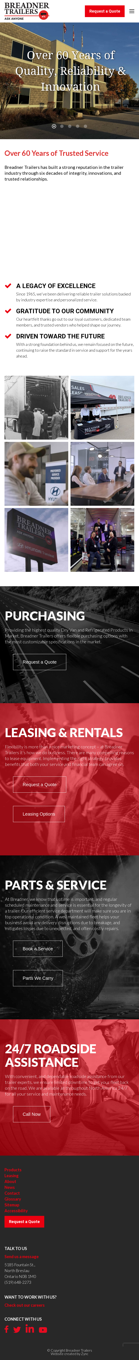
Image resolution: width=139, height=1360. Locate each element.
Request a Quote (24, 1221)
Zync (84, 1354)
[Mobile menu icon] (132, 11)
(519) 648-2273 (17, 1282)
